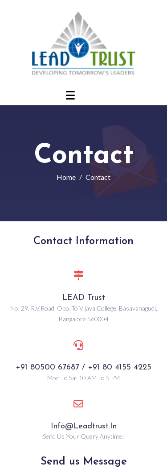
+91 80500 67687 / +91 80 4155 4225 (83, 367)
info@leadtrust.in (84, 426)
